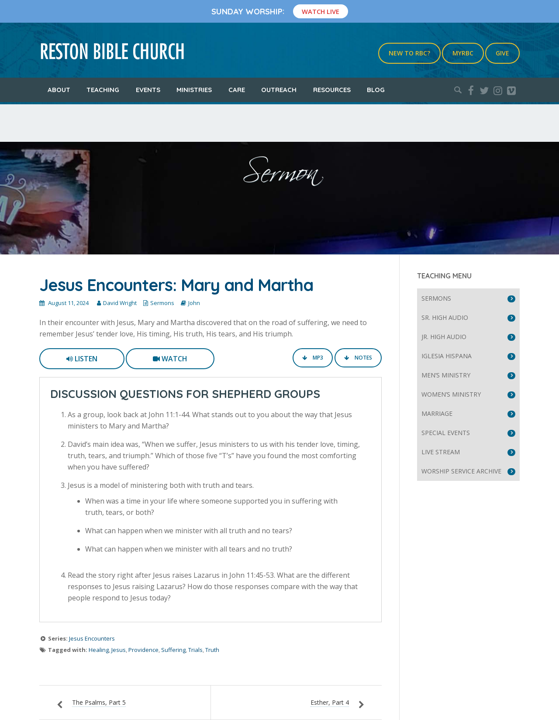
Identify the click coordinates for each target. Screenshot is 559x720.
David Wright (120, 303)
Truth (212, 650)
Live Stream (440, 452)
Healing (99, 650)
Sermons (162, 303)
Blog (376, 90)
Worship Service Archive (461, 471)
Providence (143, 650)
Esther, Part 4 (330, 702)
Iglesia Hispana (446, 356)
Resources (332, 90)
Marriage (436, 413)
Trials (195, 650)
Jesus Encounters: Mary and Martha (176, 284)
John (194, 303)
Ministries (194, 90)
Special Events (445, 433)
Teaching (102, 90)
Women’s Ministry (451, 394)
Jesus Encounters (92, 638)
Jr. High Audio (443, 337)
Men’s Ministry (445, 375)
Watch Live (320, 11)
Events (148, 90)
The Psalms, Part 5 (99, 702)
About (59, 90)
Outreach (279, 90)
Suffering (173, 650)
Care (236, 90)
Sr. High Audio (444, 317)
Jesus (118, 650)
